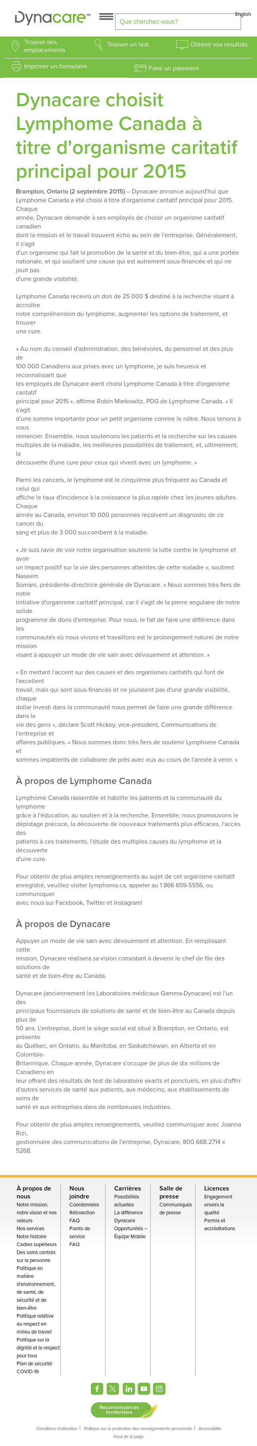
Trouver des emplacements (44, 46)
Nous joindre (79, 1192)
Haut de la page (128, 1436)
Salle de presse (170, 1192)
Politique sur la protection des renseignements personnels (138, 1428)
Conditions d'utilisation (56, 1428)
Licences (216, 1188)
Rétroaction (82, 1213)
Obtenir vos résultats (218, 44)
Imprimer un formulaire (55, 66)
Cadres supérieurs (37, 1244)
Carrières (127, 1188)
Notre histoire (31, 1236)
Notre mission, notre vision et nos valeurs (37, 1213)
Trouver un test (128, 44)
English (243, 14)
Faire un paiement (174, 68)
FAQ (74, 1221)
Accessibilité (210, 1428)
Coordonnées (84, 1205)
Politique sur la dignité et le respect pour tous (38, 1348)
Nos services (30, 1228)
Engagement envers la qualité (218, 1205)
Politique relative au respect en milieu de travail (35, 1324)
